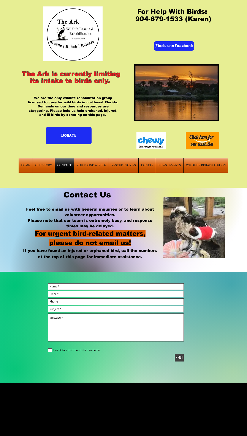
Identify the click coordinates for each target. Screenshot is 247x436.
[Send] (179, 358)
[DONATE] (69, 135)
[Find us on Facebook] (174, 46)
